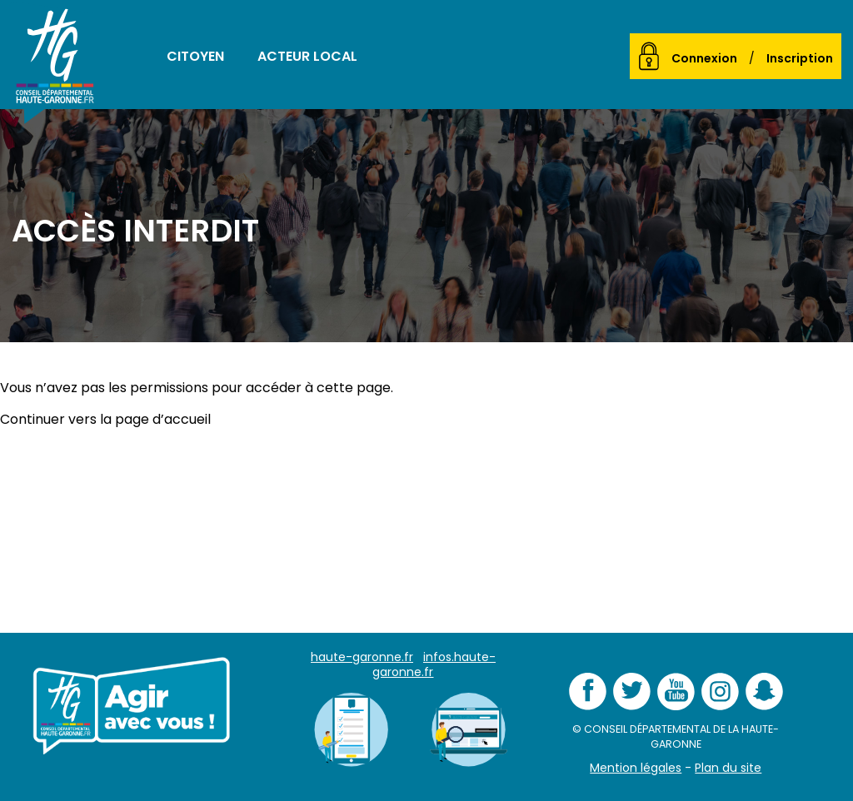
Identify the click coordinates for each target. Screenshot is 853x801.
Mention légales (635, 767)
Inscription (799, 58)
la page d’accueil (155, 419)
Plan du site (728, 767)
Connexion (704, 58)
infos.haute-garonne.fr (434, 664)
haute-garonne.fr (362, 657)
